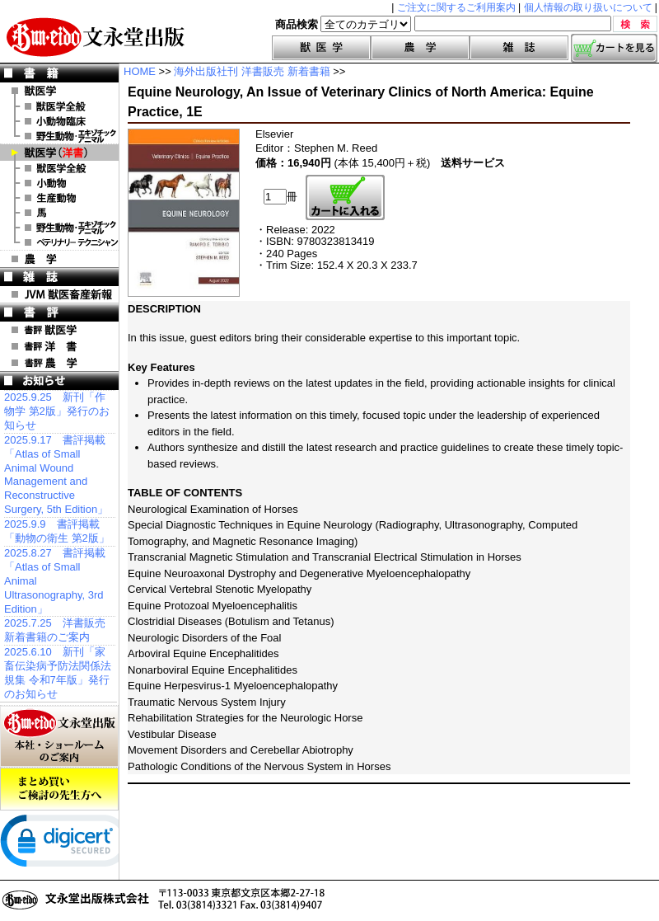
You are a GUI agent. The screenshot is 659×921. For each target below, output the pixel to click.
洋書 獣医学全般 (59, 168)
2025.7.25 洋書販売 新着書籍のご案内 (54, 630)
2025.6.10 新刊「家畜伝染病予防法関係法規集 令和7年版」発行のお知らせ (57, 673)
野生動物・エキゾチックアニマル (59, 136)
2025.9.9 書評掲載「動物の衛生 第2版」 (57, 531)
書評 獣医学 (59, 330)
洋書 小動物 (59, 183)
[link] (66, 844)
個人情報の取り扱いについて (588, 7)
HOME (140, 71)
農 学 (59, 259)
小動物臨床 (59, 121)
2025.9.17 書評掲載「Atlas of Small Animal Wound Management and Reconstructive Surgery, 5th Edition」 (56, 474)
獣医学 (321, 47)
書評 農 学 (59, 363)
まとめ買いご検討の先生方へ (59, 789)
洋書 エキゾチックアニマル (59, 227)
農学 (420, 47)
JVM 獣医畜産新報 (59, 294)
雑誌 (519, 47)
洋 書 (59, 152)
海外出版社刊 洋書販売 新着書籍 (252, 71)
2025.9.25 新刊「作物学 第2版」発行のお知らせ (57, 411)
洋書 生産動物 (59, 197)
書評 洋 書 (59, 346)
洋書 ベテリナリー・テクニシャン (59, 242)
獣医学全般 (59, 106)
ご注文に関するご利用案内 (456, 7)
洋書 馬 (59, 212)
